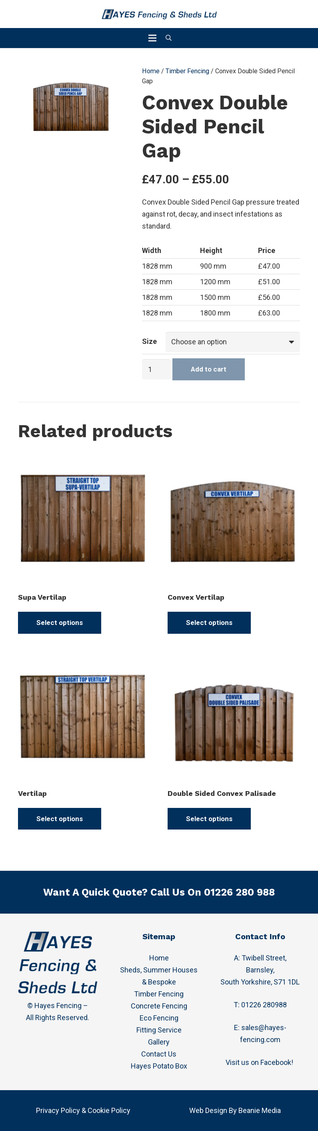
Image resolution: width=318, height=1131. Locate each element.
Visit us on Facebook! (260, 1062)
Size (149, 341)
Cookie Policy (109, 1110)
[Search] (168, 38)
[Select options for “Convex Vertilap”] (209, 622)
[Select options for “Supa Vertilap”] (59, 622)
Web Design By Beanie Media (235, 1110)
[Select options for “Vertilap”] (59, 819)
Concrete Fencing (159, 1006)
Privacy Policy (58, 1110)
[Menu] (152, 38)
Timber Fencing (187, 71)
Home (151, 71)
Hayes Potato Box (159, 1066)
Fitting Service (159, 1030)
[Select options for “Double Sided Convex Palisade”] (209, 819)
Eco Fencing (159, 1018)
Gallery (159, 1042)
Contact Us (158, 1054)
